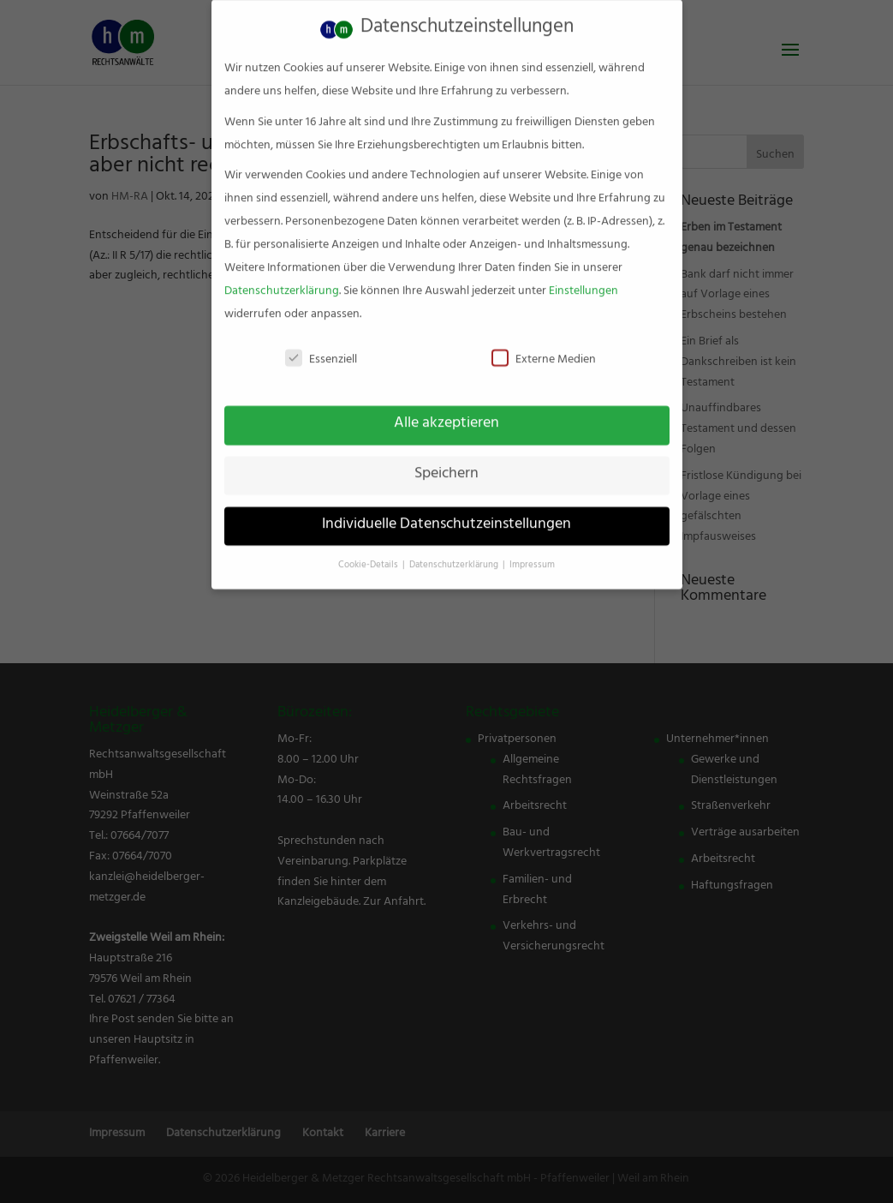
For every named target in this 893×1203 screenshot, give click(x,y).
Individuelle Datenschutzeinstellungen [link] (446, 511)
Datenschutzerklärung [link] (281, 278)
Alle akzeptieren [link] (446, 410)
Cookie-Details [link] (369, 551)
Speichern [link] (446, 461)
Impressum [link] (532, 551)
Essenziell (321, 346)
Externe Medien (543, 346)
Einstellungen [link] (583, 278)
